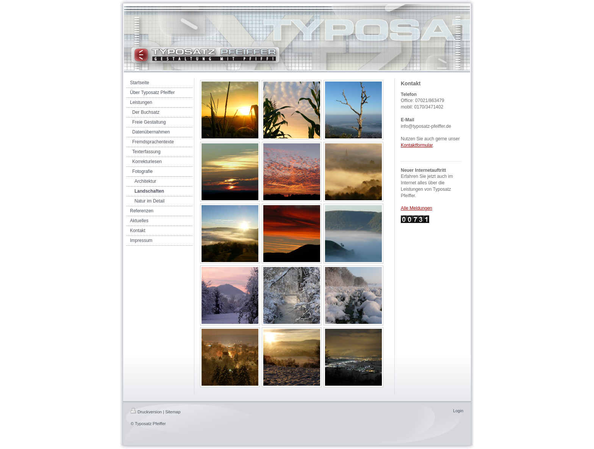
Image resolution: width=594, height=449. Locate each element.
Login (458, 410)
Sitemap (172, 412)
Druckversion (146, 412)
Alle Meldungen (416, 208)
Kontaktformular (417, 145)
